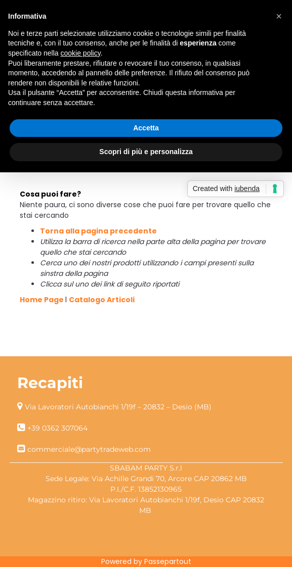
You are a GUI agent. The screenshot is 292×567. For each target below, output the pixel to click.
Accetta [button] (146, 128)
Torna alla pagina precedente (98, 231)
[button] (279, 16)
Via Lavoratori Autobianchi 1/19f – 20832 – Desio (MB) (118, 406)
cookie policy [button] (81, 53)
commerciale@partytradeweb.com (89, 449)
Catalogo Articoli (102, 300)
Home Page (42, 300)
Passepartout (167, 561)
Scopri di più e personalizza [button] (145, 152)
